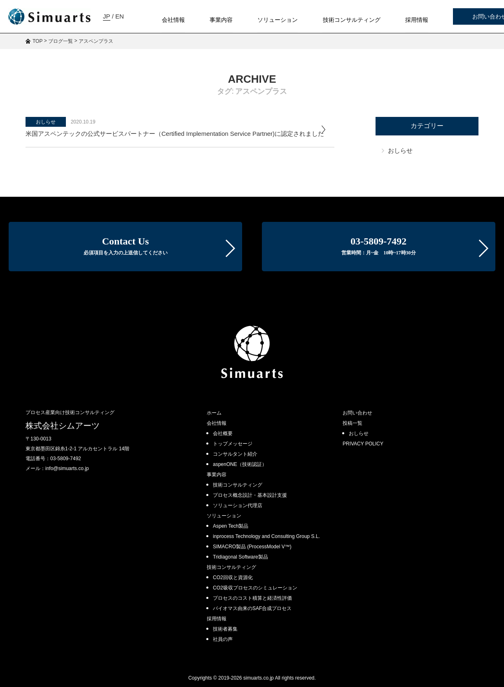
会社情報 (216, 423)
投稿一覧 (352, 423)
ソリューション (224, 516)
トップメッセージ (232, 444)
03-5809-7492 (378, 246)
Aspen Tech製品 (231, 526)
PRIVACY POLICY (363, 444)
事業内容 (216, 474)
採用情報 (216, 619)
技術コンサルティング (237, 485)
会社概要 (223, 433)
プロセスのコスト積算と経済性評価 (252, 598)
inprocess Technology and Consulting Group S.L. (266, 536)
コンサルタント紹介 (235, 454)
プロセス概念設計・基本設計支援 (250, 495)
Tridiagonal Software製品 (240, 557)
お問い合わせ (458, 16)
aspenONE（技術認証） (240, 464)
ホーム (214, 413)
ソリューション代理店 (237, 505)
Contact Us (126, 246)
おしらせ (46, 122)
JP (24, 49)
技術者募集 (225, 629)
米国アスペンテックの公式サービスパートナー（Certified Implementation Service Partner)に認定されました (175, 133)
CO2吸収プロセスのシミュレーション (255, 588)
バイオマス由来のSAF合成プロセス (252, 608)
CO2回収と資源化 (233, 577)
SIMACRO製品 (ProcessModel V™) (252, 547)
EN (37, 49)
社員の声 (223, 639)
